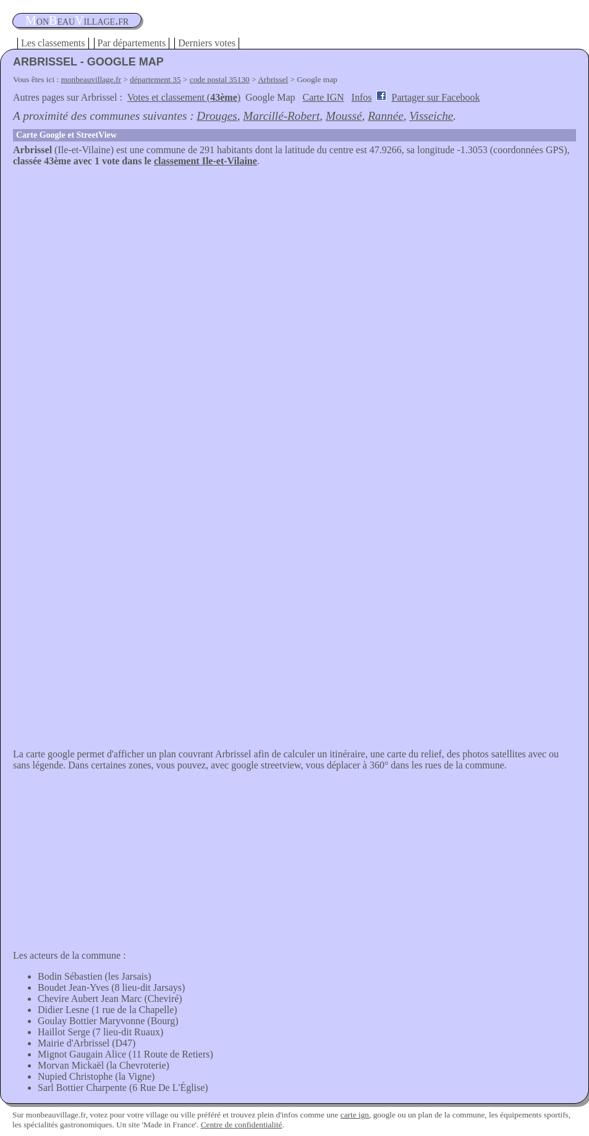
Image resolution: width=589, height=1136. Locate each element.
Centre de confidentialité (241, 1124)
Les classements (53, 43)
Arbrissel (273, 79)
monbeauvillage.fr (91, 79)
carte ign (355, 1114)
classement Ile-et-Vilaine (205, 161)
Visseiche (431, 115)
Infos (362, 97)
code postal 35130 (220, 79)
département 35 (155, 79)
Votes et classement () (183, 97)
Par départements (132, 43)
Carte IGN (323, 97)
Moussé (344, 115)
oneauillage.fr (77, 20)
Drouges (217, 115)
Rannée (386, 115)
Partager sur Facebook (435, 97)
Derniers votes (206, 43)
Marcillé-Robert (281, 115)
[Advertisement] (294, 259)
